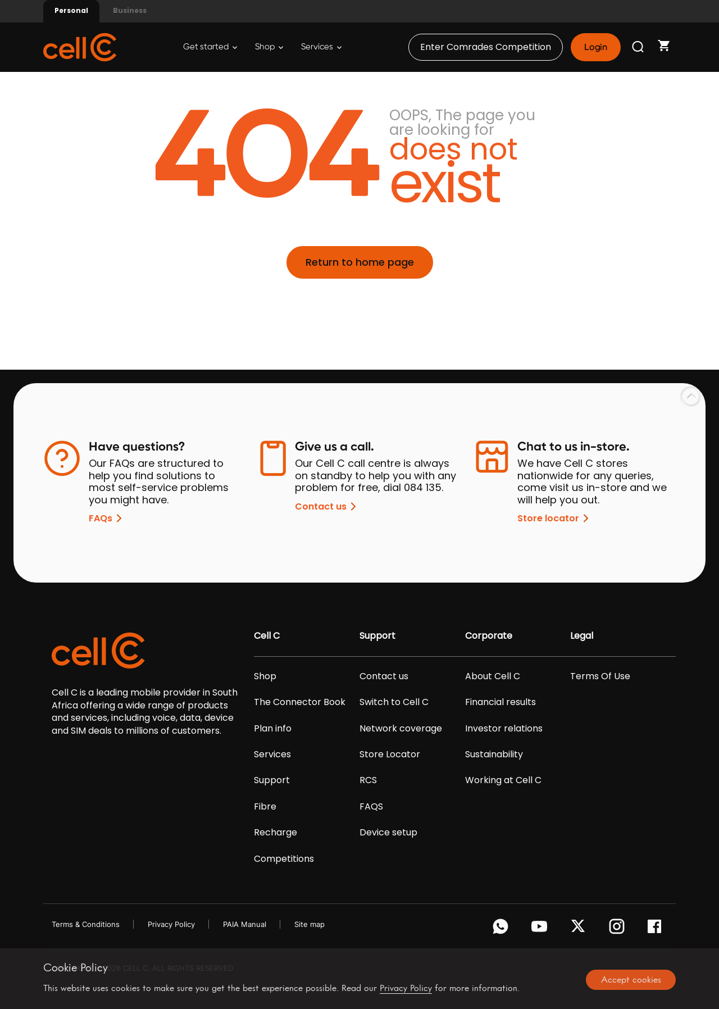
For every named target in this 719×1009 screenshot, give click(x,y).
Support (272, 780)
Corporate (488, 636)
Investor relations (504, 728)
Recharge (275, 832)
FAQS (371, 807)
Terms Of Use (600, 676)
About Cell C (492, 676)
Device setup (388, 832)
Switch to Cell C (394, 702)
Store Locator (390, 754)
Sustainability (494, 754)
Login (595, 47)
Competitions (284, 859)
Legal (581, 636)
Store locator (555, 518)
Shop (269, 47)
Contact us (327, 506)
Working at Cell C (503, 780)
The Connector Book (299, 702)
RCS (368, 780)
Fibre (265, 807)
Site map (309, 924)
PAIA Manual (244, 924)
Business (130, 10)
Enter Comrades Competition (485, 46)
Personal (71, 10)
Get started (210, 47)
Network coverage (401, 728)
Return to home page (360, 262)
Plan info (273, 728)
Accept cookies (631, 979)
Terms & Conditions (86, 924)
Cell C (267, 636)
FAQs (107, 518)
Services (321, 47)
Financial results (500, 702)
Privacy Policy (171, 924)
